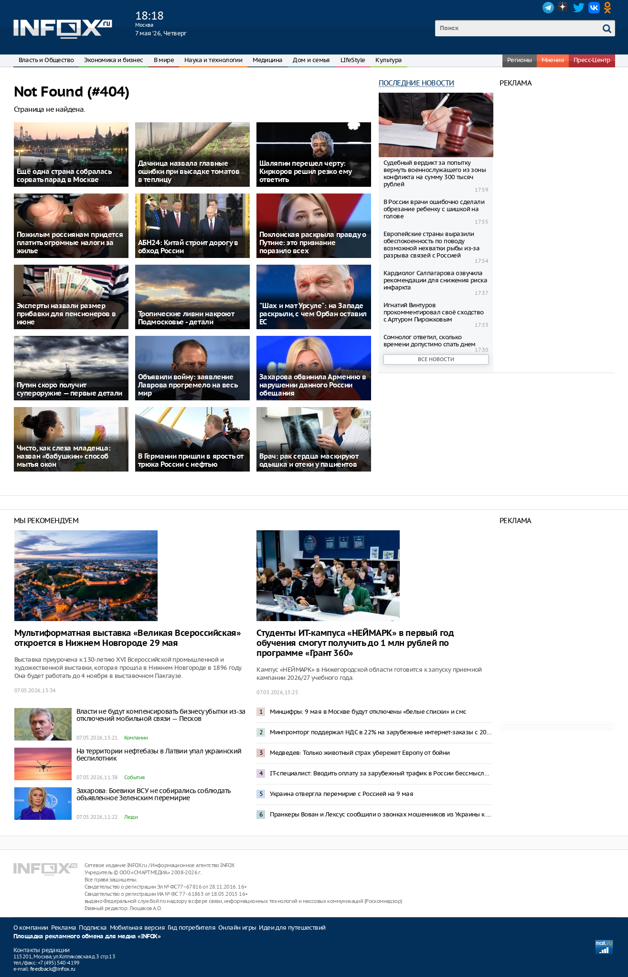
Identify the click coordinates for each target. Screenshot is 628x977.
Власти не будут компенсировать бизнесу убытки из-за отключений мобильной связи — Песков (160, 715)
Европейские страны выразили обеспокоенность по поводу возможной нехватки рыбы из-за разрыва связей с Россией (431, 244)
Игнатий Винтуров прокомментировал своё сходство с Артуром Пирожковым (433, 312)
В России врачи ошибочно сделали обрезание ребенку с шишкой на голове (433, 209)
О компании (30, 927)
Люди (131, 817)
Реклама (63, 927)
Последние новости (416, 82)
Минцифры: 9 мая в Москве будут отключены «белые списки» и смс (368, 711)
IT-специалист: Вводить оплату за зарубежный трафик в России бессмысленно (381, 773)
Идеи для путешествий (292, 927)
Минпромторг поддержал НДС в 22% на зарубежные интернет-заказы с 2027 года (381, 732)
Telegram (548, 7)
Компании (136, 737)
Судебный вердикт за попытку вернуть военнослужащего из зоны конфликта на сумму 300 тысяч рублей (434, 173)
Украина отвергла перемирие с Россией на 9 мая (341, 793)
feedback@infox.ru (52, 969)
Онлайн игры (237, 927)
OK (609, 7)
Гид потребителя (191, 927)
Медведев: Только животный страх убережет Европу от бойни (359, 752)
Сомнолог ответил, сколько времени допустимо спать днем (429, 340)
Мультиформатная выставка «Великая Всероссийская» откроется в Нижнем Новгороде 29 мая (127, 638)
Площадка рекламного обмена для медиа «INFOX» (87, 936)
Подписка (92, 927)
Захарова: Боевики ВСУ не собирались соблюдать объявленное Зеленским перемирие (153, 794)
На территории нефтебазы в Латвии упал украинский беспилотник (159, 754)
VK (594, 7)
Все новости (436, 359)
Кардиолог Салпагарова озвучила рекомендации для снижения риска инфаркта (435, 280)
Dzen (563, 7)
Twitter (579, 7)
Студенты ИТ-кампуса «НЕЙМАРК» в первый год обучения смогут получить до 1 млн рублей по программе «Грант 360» (355, 643)
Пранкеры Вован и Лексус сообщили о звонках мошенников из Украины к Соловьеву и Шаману (381, 814)
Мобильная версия (137, 927)
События (134, 777)
